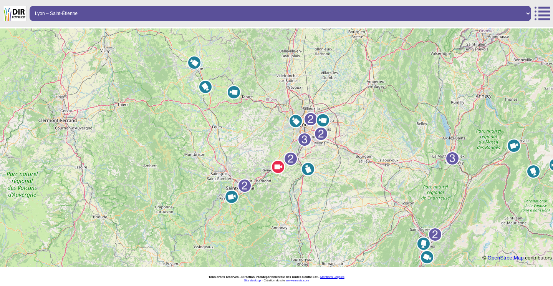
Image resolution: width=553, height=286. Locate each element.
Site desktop (252, 280)
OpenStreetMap (506, 258)
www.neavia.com (297, 280)
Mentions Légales (332, 277)
